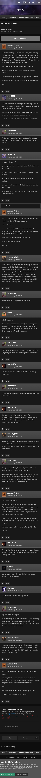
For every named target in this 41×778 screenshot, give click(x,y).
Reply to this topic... (11, 727)
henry (9, 312)
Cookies (33, 758)
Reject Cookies (22, 774)
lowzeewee (11, 130)
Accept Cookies (7, 774)
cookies (12, 764)
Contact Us (26, 758)
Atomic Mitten (7, 29)
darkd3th (10, 566)
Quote (7, 91)
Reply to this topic (20, 38)
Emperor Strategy (18, 31)
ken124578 (11, 364)
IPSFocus (16, 758)
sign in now (11, 714)
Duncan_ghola (12, 257)
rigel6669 (11, 96)
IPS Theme (9, 758)
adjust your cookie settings (23, 766)
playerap (10, 588)
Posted (14, 48)
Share (9, 738)
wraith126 (11, 154)
